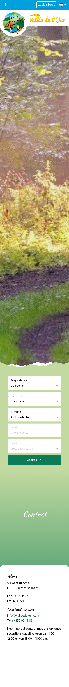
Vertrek (15, 427)
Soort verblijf (17, 396)
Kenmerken (17, 443)
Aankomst (16, 412)
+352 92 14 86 (23, 621)
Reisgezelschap (19, 380)
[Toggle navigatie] (6, 5)
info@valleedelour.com (23, 616)
